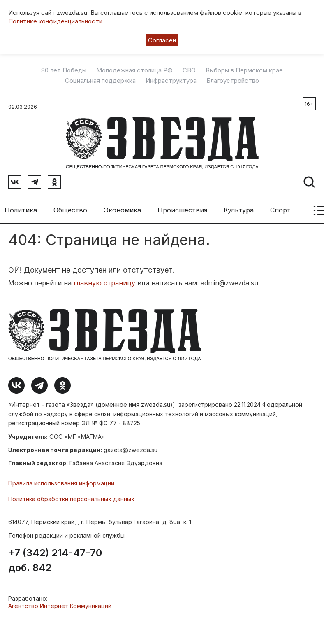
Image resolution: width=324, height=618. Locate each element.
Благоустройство (232, 80)
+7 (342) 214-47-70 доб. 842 (55, 560)
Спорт (280, 210)
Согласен (162, 40)
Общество (70, 210)
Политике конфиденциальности (55, 21)
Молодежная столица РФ (134, 70)
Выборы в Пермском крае (244, 70)
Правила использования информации (61, 483)
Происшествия (182, 210)
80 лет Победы (63, 70)
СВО (189, 70)
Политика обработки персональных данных (71, 498)
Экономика (122, 210)
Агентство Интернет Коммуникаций (59, 605)
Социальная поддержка (100, 80)
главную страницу (104, 283)
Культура (239, 210)
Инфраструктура (171, 80)
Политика (21, 210)
